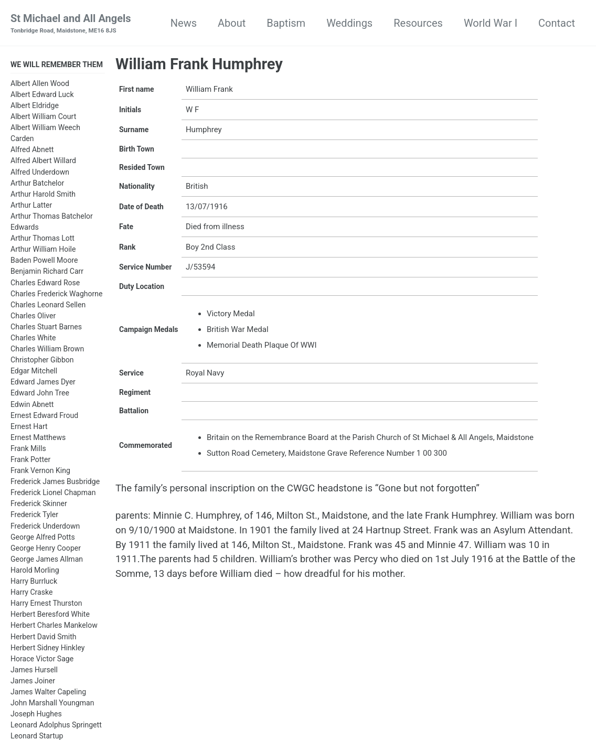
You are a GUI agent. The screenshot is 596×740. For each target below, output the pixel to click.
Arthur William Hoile (43, 250)
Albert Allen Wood (39, 85)
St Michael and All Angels (70, 24)
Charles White (33, 339)
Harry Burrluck (33, 582)
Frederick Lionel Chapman (52, 494)
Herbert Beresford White (50, 616)
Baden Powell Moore (44, 262)
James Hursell (34, 671)
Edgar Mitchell (33, 372)
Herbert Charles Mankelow (54, 627)
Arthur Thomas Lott (42, 239)
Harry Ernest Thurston (46, 604)
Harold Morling (34, 571)
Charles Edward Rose (45, 284)
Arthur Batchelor (37, 184)
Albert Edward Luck (42, 96)
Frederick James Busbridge (55, 483)
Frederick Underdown (45, 527)
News (184, 23)
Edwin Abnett (32, 406)
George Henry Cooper (45, 549)
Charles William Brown (47, 350)
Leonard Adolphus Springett (56, 726)
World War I (490, 23)
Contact (556, 23)
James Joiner (32, 682)
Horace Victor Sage (41, 660)
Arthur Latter (31, 206)
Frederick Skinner (38, 505)
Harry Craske (31, 593)
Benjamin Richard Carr (46, 273)
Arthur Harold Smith (43, 195)
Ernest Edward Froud (44, 417)
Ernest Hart (29, 428)
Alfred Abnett (32, 151)
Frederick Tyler (34, 516)
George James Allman (46, 560)
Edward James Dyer (43, 383)
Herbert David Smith (43, 638)
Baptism (286, 23)
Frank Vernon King (40, 472)
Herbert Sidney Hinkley (47, 649)
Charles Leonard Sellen (48, 306)
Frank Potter (30, 461)
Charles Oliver (33, 317)
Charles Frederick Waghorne (56, 295)
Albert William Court (43, 118)
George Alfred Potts (42, 538)
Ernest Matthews (38, 439)
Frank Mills (28, 450)
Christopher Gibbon (42, 361)
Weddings (349, 23)
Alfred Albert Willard (43, 162)
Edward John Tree (39, 394)
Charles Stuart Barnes (46, 328)
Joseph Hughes (36, 715)
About (232, 23)
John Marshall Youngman (52, 704)
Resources (418, 23)
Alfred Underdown (39, 173)
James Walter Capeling (48, 693)
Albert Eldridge (34, 107)
